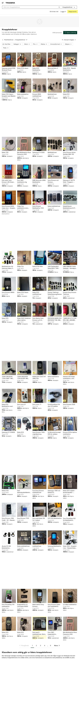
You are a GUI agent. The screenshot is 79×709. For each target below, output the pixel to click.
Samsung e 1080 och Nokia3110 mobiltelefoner (54, 491)
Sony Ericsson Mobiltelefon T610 (38, 207)
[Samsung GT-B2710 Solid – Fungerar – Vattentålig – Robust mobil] (70, 172)
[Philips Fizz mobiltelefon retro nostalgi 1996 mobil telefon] (24, 198)
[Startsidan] (10, 2)
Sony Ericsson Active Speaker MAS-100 (69, 153)
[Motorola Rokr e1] (55, 60)
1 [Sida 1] (32, 645)
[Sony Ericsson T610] (24, 510)
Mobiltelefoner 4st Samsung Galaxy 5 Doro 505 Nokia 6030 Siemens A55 (8, 267)
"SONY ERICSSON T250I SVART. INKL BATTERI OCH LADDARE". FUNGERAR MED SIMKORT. (8, 377)
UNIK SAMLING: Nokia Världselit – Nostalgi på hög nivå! (70, 267)
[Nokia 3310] (9, 310)
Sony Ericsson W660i (8, 292)
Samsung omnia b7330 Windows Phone (8, 69)
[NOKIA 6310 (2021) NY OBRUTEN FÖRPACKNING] (40, 368)
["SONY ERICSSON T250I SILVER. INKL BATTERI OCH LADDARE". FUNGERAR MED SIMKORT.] (24, 368)
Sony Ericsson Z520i (69, 404)
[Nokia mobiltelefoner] (55, 198)
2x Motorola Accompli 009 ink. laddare (54, 433)
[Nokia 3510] (24, 424)
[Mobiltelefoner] (55, 86)
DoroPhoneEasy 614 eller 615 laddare (54, 405)
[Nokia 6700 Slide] (40, 258)
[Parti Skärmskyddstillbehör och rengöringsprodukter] (24, 482)
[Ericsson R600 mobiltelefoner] (40, 86)
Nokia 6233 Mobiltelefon (36, 69)
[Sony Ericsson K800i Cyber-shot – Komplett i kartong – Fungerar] (9, 198)
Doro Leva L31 (21, 404)
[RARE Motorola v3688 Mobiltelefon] (40, 172)
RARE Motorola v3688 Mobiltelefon (39, 181)
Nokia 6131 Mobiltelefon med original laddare (7, 405)
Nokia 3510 (20, 432)
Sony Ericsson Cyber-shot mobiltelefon (54, 605)
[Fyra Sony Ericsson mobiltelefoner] (40, 482)
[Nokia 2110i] (9, 482)
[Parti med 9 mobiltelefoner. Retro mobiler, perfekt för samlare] (39, 623)
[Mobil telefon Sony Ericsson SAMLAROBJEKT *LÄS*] (40, 596)
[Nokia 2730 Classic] (24, 284)
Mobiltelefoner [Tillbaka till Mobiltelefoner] (9, 39)
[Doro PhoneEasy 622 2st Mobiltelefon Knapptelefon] (70, 510)
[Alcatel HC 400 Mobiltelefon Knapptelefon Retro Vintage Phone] (9, 538)
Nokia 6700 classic (22, 68)
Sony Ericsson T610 (23, 518)
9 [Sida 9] (50, 645)
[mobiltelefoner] (40, 538)
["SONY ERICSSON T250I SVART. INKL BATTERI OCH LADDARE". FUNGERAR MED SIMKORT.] (9, 368)
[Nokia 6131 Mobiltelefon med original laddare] (9, 396)
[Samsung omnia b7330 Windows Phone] (9, 60)
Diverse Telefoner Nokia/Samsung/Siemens (55, 293)
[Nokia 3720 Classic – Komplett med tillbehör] (9, 86)
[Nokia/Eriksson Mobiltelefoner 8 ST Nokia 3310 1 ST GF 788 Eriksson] (70, 198)
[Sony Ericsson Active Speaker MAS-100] (70, 144)
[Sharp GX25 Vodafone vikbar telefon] (24, 310)
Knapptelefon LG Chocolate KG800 (22, 605)
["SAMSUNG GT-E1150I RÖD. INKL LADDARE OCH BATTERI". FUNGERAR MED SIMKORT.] (70, 310)
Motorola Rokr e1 (53, 68)
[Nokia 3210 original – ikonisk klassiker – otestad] (70, 482)
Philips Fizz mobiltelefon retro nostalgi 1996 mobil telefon (23, 207)
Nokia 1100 (5, 152)
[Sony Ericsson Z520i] (70, 396)
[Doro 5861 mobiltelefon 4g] (24, 172)
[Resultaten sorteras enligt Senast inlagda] (69, 39)
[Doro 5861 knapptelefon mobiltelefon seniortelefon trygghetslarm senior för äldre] (55, 624)
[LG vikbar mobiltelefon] (70, 596)
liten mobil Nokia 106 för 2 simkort (39, 519)
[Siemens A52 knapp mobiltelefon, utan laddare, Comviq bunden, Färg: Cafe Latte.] (70, 368)
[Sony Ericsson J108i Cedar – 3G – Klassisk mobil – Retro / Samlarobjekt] (9, 510)
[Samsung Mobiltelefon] (55, 538)
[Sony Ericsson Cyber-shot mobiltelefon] (55, 596)
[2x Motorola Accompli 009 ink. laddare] (55, 424)
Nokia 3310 (5, 318)
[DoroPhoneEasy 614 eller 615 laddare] (55, 396)
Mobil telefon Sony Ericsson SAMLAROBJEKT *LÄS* (39, 605)
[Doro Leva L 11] (40, 396)
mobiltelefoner (37, 546)
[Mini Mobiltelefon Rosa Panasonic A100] (24, 144)
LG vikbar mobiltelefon (70, 604)
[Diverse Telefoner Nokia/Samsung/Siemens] (55, 284)
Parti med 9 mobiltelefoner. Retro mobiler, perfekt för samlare (39, 633)
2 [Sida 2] (36, 645)
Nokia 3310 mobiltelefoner (37, 293)
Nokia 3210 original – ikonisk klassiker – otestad (69, 491)
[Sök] (59, 7)
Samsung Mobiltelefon (54, 546)
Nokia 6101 (66, 94)
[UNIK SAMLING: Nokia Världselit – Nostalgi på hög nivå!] (70, 258)
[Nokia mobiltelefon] (24, 86)
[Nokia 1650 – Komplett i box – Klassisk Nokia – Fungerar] (70, 538)
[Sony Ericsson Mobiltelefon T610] (40, 198)
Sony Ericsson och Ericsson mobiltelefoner (53, 181)
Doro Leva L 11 (37, 404)
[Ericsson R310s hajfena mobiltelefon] (70, 424)
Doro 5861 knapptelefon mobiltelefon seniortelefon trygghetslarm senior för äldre (54, 633)
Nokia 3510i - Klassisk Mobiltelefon (69, 69)
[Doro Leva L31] (24, 396)
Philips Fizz (20, 266)
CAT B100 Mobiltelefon (55, 518)
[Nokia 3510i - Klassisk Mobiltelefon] (70, 60)
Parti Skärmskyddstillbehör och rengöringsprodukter (23, 491)
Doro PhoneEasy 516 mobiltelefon (8, 605)
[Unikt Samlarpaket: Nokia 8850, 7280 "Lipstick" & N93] (55, 258)
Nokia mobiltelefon (22, 94)
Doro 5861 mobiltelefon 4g (22, 181)
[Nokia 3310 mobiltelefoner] (40, 284)
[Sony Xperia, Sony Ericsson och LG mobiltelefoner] (40, 310)
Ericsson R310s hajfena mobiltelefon (70, 433)
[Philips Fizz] (24, 258)
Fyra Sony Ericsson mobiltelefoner (38, 491)
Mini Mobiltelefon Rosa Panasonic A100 (24, 153)
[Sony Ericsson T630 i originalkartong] (40, 424)
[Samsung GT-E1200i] (40, 144)
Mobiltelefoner (52, 94)
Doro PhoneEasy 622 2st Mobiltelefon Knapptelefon (69, 519)
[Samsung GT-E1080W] (9, 424)
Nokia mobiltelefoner (54, 206)
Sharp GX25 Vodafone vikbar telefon (24, 319)
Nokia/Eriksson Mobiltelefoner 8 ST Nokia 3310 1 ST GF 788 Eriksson (69, 207)
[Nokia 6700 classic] (24, 60)
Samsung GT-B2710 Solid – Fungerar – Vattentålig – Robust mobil (69, 181)
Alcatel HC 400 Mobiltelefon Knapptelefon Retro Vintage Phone (8, 547)
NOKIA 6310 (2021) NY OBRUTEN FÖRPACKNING (39, 377)
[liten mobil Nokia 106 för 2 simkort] (40, 510)
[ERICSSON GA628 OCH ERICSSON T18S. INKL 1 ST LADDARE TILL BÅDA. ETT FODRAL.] (55, 310)
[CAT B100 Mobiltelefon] (55, 510)
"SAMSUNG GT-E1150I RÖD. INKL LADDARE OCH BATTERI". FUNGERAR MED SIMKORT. (69, 319)
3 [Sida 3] (40, 645)
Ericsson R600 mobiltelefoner (37, 95)
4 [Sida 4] (44, 645)
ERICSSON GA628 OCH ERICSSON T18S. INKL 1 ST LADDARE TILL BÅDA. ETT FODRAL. (55, 319)
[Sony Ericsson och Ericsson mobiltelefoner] (55, 172)
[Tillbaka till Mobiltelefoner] (2, 39)
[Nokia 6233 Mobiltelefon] (40, 60)
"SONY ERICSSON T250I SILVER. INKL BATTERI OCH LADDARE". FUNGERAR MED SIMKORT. (24, 377)
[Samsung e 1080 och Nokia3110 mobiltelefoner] (55, 482)
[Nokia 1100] (9, 144)
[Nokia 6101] (70, 86)
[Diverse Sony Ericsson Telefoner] (70, 284)
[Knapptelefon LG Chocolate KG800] (24, 596)
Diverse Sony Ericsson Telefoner (69, 293)
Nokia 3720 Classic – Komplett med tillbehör (8, 95)
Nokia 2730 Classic (22, 292)
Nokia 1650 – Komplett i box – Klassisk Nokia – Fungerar (70, 547)
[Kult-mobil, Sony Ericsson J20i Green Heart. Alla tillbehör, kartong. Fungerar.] (9, 172)
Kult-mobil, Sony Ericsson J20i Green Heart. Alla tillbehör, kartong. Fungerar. (8, 181)
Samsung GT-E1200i (38, 152)
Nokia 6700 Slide (38, 266)
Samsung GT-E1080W (8, 432)
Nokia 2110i (5, 490)
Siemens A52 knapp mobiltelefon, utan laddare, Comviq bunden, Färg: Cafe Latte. (69, 377)
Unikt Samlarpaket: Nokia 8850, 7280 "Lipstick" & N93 (53, 267)
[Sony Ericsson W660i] (9, 284)
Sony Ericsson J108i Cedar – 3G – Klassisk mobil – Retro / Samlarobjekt (8, 519)
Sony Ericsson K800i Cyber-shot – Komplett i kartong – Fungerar (8, 207)
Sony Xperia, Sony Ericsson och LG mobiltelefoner (38, 319)
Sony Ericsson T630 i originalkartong (39, 433)
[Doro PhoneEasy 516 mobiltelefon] (9, 596)
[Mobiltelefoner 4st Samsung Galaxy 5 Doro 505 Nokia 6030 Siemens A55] (9, 258)
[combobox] (31, 7)
